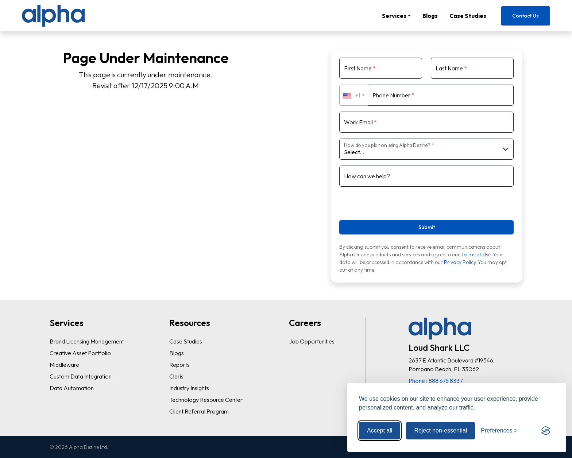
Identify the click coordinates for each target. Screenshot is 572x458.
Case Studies (467, 15)
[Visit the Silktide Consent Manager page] (545, 430)
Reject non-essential (440, 430)
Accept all (379, 430)
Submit (426, 227)
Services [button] (394, 15)
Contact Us (525, 15)
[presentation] (383, 204)
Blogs (430, 15)
